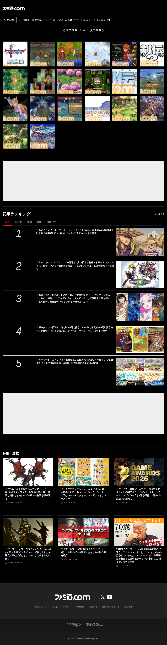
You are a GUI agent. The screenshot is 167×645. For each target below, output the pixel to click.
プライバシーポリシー (61, 607)
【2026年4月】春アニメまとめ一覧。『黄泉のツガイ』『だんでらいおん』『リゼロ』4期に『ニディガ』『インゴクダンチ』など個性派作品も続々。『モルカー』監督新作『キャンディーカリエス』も (74, 298)
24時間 (18, 222)
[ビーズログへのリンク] (94, 624)
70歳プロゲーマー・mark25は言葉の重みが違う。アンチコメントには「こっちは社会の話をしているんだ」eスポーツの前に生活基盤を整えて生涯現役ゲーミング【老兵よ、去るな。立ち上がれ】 (139, 555)
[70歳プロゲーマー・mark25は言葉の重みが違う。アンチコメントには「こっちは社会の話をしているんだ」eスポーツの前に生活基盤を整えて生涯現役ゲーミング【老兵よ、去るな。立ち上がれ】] (139, 532)
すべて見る (159, 214)
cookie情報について (110, 607)
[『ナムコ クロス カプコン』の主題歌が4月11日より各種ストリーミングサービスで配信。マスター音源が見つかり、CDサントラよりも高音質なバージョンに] (140, 274)
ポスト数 (51, 222)
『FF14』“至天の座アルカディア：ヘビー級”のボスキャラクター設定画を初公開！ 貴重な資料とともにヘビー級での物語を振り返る (27, 494)
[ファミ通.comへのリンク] (14, 8)
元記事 (8, 20)
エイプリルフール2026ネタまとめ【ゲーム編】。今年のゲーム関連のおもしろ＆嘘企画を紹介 (83, 552)
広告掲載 (128, 607)
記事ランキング (17, 214)
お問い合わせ (40, 607)
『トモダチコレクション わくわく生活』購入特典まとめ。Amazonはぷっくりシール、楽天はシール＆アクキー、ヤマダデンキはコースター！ (83, 494)
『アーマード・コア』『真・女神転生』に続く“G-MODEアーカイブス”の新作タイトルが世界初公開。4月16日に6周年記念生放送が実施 (74, 361)
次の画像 (95, 30)
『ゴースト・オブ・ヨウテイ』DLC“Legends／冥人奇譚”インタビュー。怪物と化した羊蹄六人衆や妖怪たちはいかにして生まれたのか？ (28, 554)
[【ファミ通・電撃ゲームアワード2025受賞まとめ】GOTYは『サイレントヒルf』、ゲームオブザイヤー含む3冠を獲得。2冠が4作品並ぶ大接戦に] (139, 472)
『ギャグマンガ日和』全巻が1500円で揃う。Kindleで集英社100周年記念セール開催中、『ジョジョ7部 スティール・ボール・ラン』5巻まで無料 (74, 329)
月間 (39, 222)
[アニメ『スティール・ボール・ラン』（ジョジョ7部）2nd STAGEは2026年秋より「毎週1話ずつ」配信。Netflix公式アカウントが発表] (140, 242)
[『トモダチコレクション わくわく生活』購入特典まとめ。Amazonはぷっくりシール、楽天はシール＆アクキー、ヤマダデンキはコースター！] (83, 472)
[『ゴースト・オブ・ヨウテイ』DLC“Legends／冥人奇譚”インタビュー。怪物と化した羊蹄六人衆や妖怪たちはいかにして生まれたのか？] (28, 532)
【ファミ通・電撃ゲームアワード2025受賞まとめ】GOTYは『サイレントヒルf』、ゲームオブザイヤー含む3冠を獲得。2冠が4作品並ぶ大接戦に (138, 494)
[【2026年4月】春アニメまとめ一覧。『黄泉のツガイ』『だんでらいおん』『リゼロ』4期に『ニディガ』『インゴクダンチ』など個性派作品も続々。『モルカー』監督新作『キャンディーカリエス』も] (140, 307)
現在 (7, 222)
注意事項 (93, 607)
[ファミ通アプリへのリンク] (74, 624)
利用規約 (80, 607)
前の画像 (71, 30)
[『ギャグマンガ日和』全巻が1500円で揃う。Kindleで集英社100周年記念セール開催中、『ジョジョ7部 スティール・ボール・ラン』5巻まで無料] (140, 339)
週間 (29, 222)
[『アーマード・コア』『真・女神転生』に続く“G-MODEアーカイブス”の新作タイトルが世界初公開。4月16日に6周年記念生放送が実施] (140, 371)
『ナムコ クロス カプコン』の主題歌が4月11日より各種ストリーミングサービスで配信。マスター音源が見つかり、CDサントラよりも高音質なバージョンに (75, 266)
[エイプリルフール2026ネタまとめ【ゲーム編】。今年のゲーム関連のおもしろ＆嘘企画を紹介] (83, 532)
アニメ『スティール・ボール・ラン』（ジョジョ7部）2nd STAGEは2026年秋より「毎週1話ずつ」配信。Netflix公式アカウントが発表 (75, 232)
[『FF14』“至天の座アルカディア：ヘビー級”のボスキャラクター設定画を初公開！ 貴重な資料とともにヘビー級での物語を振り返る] (28, 472)
